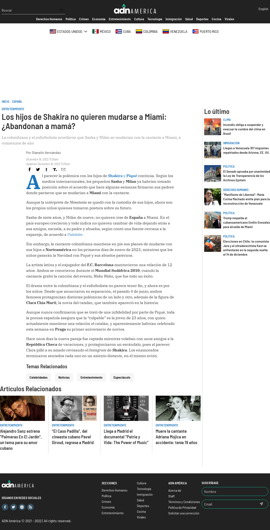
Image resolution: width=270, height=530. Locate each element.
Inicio (5, 101)
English (263, 9)
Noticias (64, 377)
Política (229, 166)
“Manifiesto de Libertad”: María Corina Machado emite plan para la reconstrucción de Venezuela (246, 198)
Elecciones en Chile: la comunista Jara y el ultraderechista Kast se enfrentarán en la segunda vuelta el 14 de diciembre (246, 247)
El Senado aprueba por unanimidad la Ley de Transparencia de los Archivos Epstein (246, 175)
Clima (227, 119)
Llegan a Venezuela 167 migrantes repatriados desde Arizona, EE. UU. (246, 150)
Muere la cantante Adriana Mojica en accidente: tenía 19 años (176, 436)
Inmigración (231, 143)
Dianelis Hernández (46, 152)
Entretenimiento (13, 109)
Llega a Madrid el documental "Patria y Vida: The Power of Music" (126, 436)
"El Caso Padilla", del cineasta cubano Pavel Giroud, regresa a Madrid (73, 436)
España (17, 101)
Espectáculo (121, 377)
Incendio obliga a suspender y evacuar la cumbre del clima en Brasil (244, 129)
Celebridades (38, 377)
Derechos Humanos (235, 190)
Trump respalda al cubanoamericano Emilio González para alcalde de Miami (246, 222)
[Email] (228, 504)
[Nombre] (235, 491)
